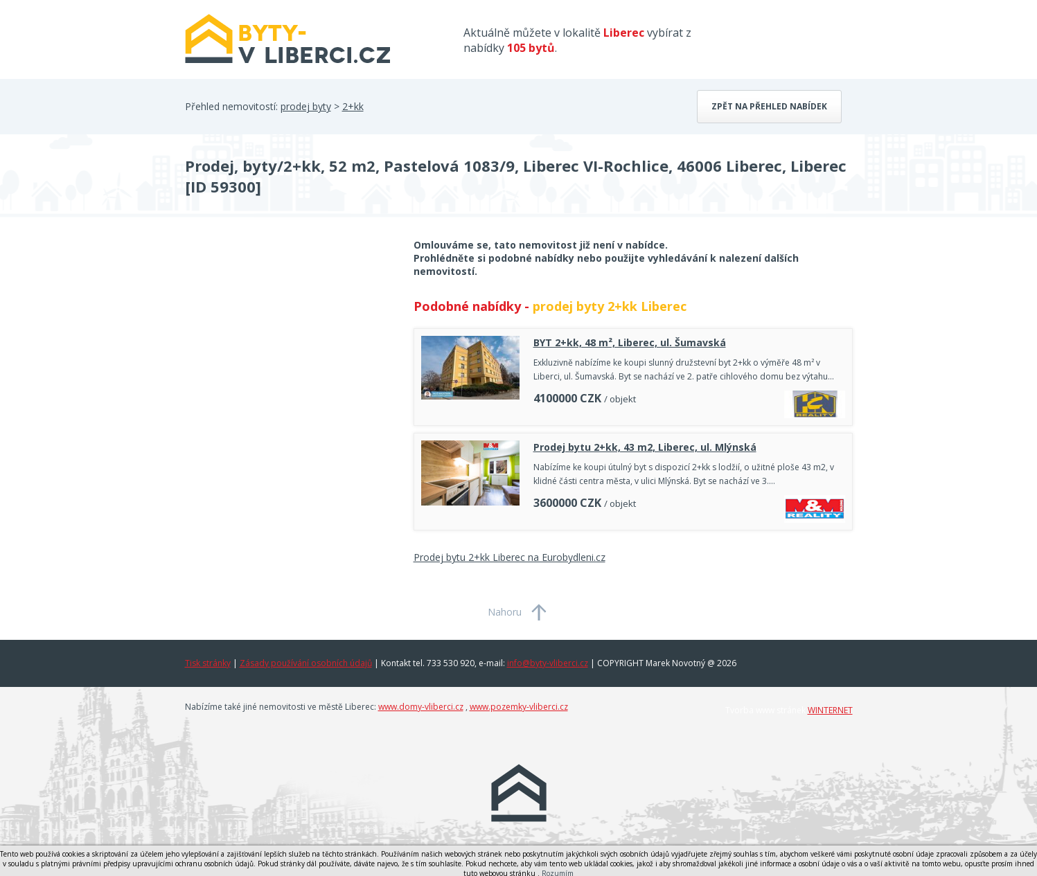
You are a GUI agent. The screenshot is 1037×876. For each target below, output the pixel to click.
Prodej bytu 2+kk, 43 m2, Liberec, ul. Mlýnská (644, 447)
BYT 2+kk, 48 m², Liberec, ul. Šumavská (629, 342)
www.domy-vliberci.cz (420, 707)
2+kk (353, 106)
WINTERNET (830, 710)
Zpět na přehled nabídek (769, 106)
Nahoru (505, 611)
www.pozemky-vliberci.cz (519, 707)
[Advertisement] (289, 349)
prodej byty (306, 106)
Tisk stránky (208, 663)
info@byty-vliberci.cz (547, 663)
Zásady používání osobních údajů (306, 663)
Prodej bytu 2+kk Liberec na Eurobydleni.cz (509, 557)
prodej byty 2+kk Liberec (609, 306)
